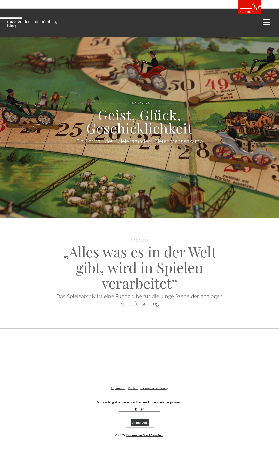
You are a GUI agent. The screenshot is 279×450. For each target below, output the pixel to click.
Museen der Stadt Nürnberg (145, 435)
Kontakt (133, 388)
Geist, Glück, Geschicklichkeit (139, 121)
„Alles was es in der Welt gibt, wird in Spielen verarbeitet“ (139, 267)
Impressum (118, 388)
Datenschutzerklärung (154, 388)
